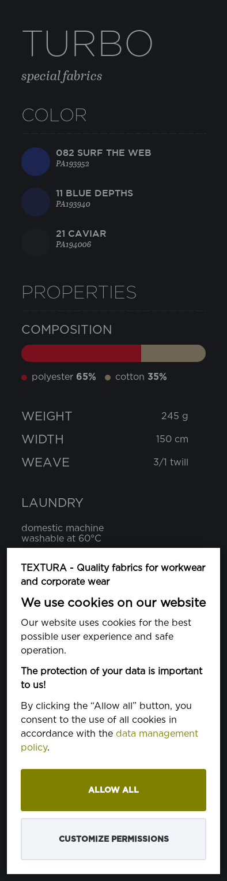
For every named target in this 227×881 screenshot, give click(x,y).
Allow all (113, 790)
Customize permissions (114, 839)
